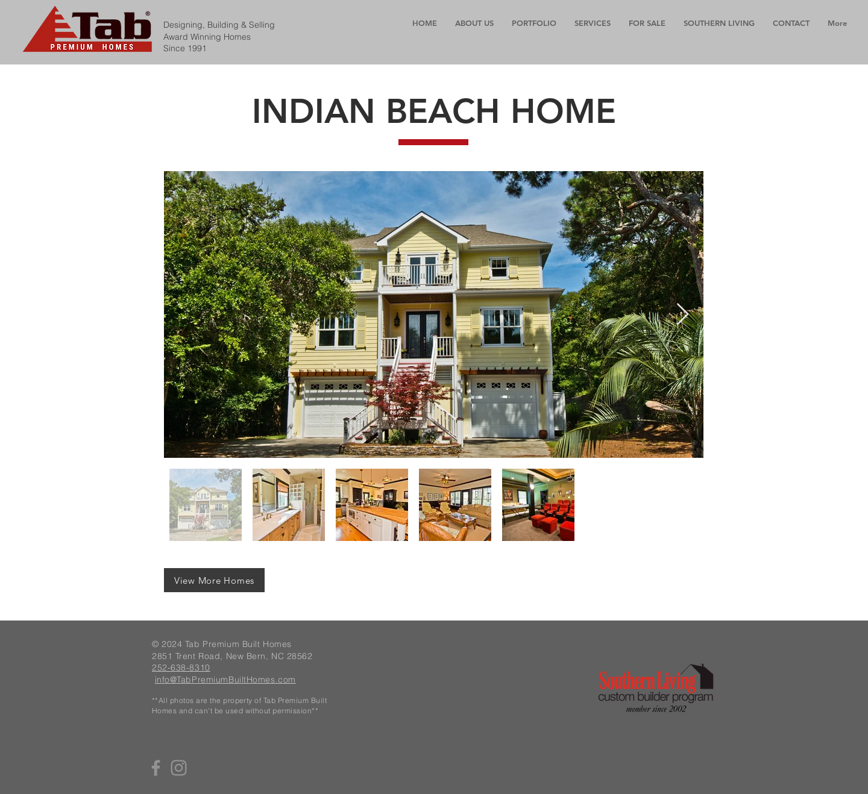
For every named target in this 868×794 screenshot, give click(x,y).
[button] (592, 23)
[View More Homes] (214, 580)
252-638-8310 (181, 667)
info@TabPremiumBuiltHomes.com (225, 679)
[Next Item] (683, 315)
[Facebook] (155, 767)
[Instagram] (178, 767)
